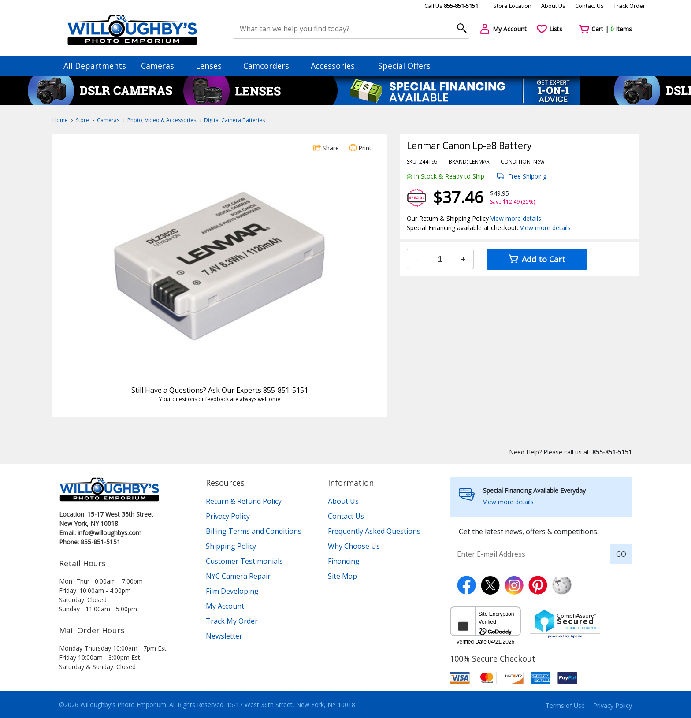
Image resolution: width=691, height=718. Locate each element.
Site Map (342, 576)
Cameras (161, 65)
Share (326, 148)
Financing (344, 561)
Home (60, 120)
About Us (553, 6)
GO (621, 554)
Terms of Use (565, 705)
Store (82, 120)
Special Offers (404, 65)
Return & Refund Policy (244, 501)
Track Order (629, 6)
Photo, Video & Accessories (161, 120)
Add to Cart (537, 259)
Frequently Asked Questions (374, 531)
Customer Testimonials (244, 561)
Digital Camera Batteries (234, 120)
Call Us (451, 6)
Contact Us (589, 6)
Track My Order (232, 621)
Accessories (337, 65)
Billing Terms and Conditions (253, 531)
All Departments (94, 65)
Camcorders (270, 65)
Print (360, 148)
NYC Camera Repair (238, 576)
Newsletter (224, 636)
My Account (225, 606)
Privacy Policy (228, 516)
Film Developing (232, 591)
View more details (515, 218)
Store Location (512, 6)
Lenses (213, 65)
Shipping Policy (231, 546)
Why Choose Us (354, 546)
